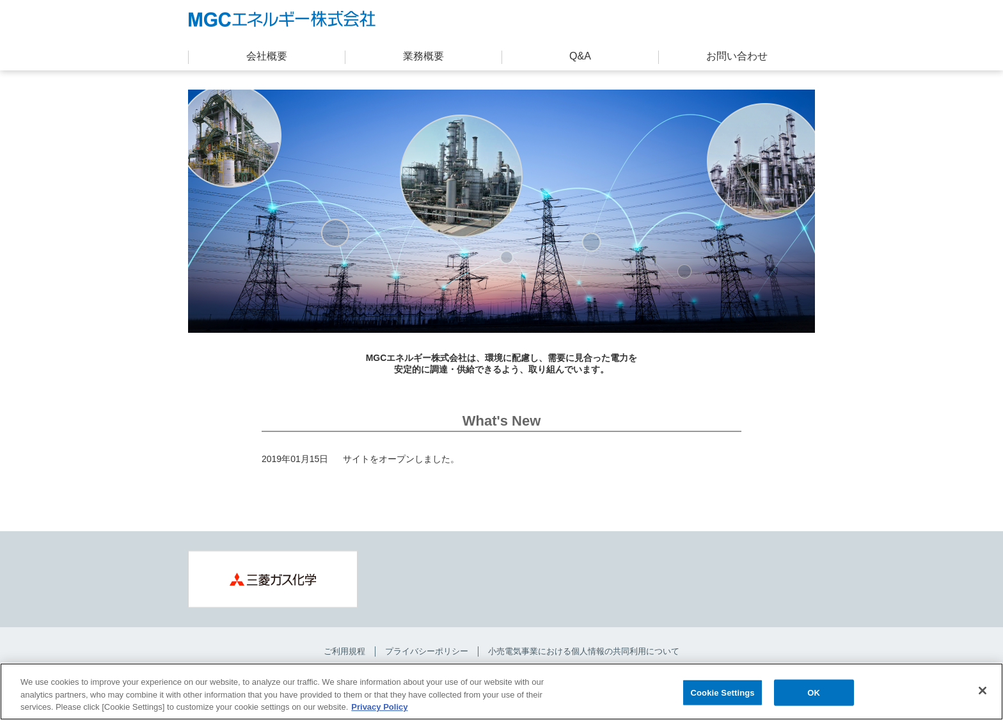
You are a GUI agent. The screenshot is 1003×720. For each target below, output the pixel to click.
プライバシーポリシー (426, 651)
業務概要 (423, 56)
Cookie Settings (723, 693)
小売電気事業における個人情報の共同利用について (583, 651)
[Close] (982, 690)
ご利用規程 (344, 651)
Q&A (580, 56)
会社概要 (266, 56)
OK (813, 693)
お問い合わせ (737, 56)
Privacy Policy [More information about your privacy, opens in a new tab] (379, 707)
